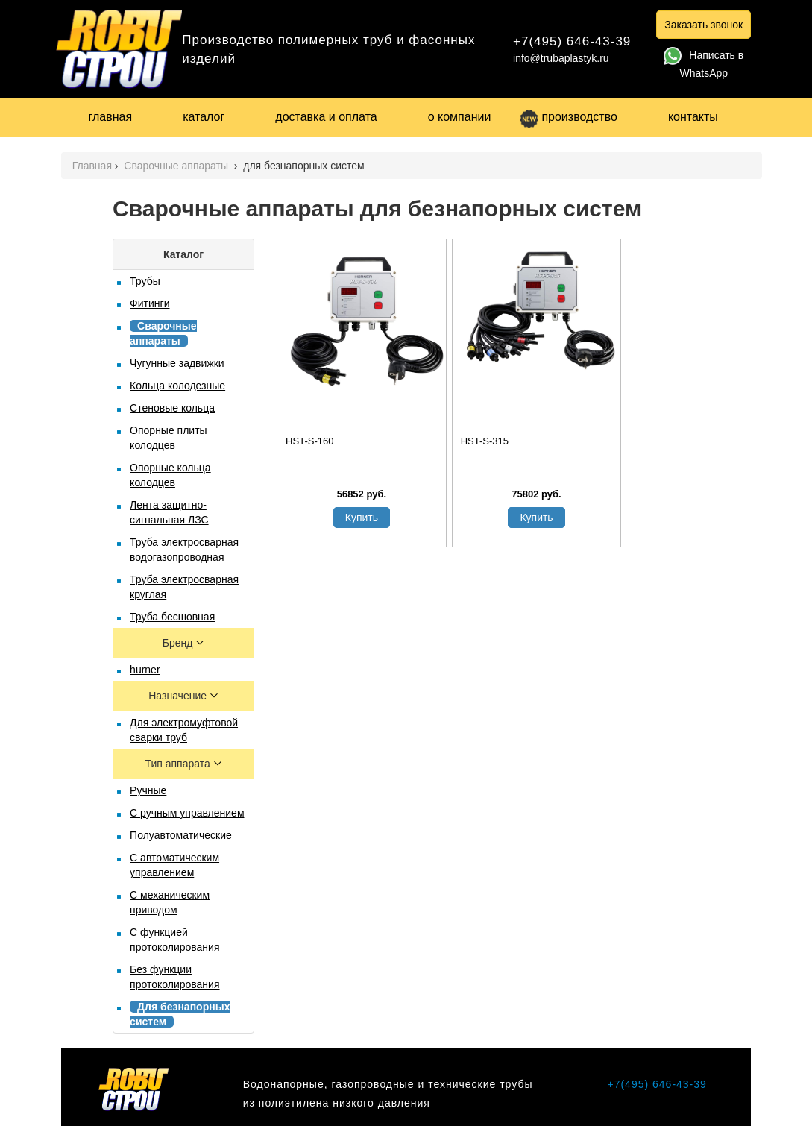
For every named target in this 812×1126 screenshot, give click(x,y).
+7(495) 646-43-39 (572, 41)
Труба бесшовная (172, 617)
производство (568, 116)
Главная (92, 166)
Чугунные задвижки (177, 363)
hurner (145, 670)
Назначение (179, 696)
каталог (203, 116)
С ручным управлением (187, 813)
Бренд (179, 643)
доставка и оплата (326, 116)
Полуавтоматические (181, 835)
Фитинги (149, 303)
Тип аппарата (179, 764)
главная (111, 116)
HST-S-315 (485, 441)
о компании (459, 116)
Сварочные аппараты (177, 166)
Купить (361, 517)
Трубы (145, 281)
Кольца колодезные (177, 385)
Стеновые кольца (172, 408)
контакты (693, 116)
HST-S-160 (309, 441)
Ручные (148, 790)
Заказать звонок (703, 25)
